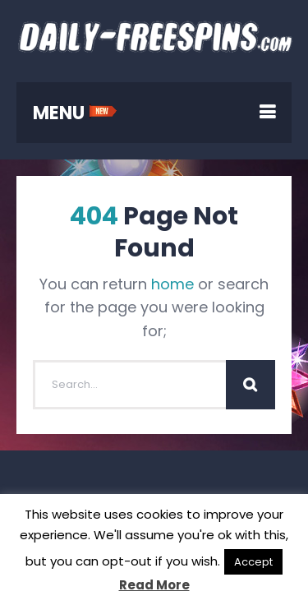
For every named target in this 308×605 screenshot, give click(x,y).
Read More (154, 584)
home (172, 284)
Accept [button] (253, 562)
